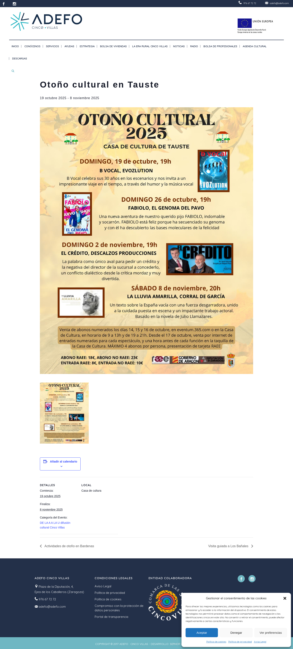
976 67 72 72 (249, 3)
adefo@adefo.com (279, 3)
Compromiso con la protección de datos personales (119, 608)
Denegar (236, 632)
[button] (285, 598)
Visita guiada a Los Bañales (228, 546)
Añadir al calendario (63, 461)
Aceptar (202, 632)
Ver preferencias (271, 632)
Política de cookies (216, 641)
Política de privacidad (240, 641)
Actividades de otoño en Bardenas (69, 546)
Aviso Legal (260, 641)
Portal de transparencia (111, 617)
